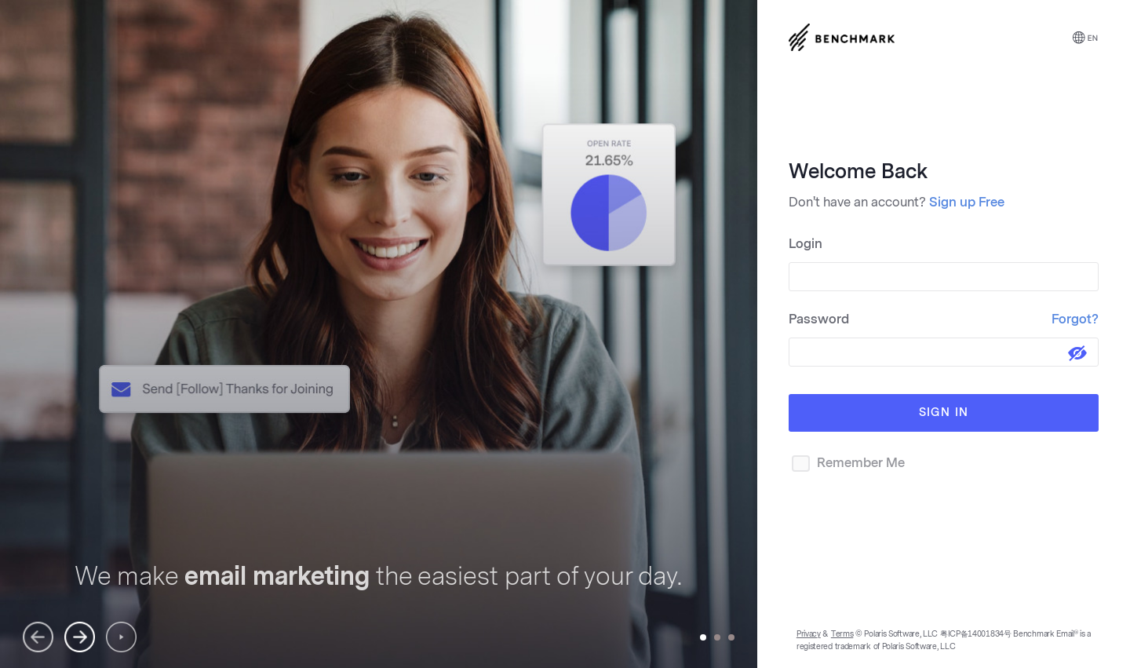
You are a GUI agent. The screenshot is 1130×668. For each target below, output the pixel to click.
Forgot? (1075, 319)
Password (944, 319)
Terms (842, 634)
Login (805, 243)
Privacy (808, 634)
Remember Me (847, 463)
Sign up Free (966, 202)
